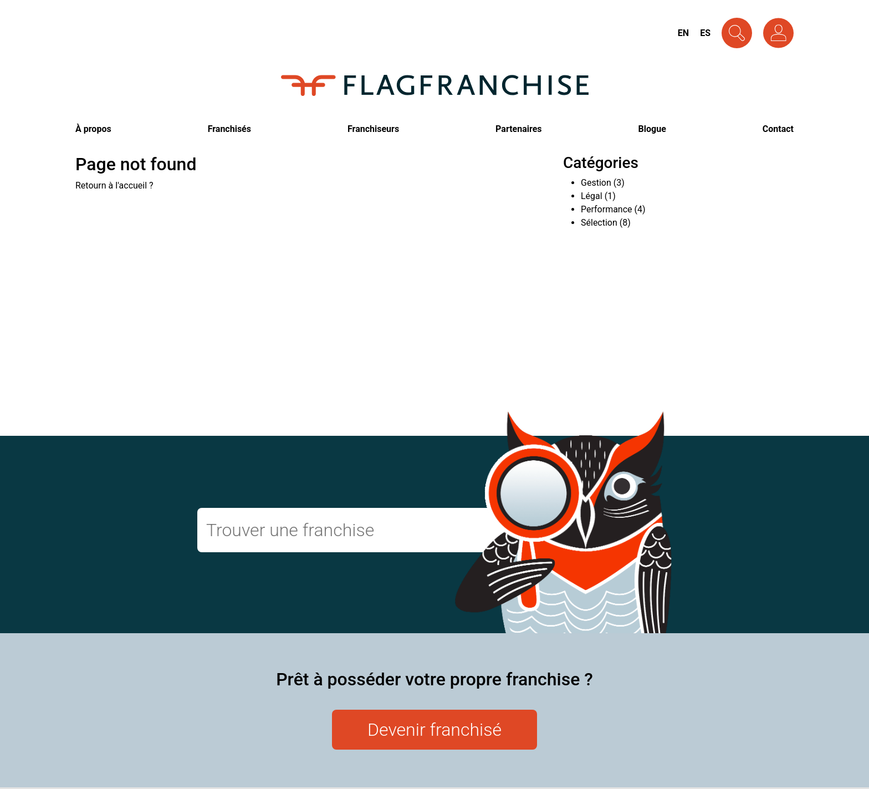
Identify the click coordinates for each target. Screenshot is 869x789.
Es (705, 33)
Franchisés (229, 129)
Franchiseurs (373, 129)
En (683, 33)
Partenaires (518, 129)
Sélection (599, 222)
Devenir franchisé (434, 729)
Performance (606, 209)
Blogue (652, 129)
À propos (93, 129)
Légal (591, 196)
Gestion (596, 182)
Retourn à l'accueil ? (114, 185)
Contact (778, 129)
